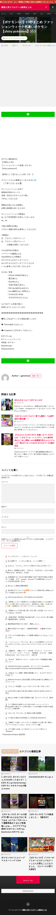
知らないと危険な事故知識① (18, 586)
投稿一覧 (35, 376)
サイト (3, 527)
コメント (4, 482)
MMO (27, 14)
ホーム (3, 14)
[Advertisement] (28, 76)
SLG (41, 14)
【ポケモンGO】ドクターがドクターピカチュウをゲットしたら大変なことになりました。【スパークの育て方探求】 (41, 863)
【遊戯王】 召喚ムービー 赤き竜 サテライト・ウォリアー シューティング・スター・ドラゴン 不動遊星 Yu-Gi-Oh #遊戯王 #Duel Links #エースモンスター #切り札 (29, 653)
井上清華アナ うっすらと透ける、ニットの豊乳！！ (26, 561)
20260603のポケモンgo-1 (41, 777)
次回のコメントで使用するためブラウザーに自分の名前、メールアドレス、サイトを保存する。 (27, 540)
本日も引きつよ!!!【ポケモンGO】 (28, 400)
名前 (4, 506)
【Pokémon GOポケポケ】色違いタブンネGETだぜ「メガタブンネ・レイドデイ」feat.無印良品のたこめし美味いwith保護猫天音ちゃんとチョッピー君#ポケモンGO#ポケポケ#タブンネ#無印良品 (34, 440)
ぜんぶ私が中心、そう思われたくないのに (23, 556)
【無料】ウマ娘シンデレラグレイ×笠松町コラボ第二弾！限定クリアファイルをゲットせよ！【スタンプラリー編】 (29, 723)
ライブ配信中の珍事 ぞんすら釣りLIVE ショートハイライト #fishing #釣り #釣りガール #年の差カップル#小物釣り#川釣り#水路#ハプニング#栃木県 (29, 706)
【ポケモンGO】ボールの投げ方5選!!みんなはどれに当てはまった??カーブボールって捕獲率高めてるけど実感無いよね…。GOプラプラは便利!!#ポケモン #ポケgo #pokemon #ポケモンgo (14, 823)
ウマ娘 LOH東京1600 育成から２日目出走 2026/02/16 (27, 718)
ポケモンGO (20, 38)
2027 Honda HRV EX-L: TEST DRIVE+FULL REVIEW (25, 597)
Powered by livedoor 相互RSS (14, 734)
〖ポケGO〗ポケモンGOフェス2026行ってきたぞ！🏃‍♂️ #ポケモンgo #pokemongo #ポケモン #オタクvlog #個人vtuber (14, 783)
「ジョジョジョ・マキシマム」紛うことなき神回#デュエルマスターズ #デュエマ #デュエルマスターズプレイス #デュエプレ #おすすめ (29, 644)
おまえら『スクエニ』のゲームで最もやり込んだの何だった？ (30, 566)
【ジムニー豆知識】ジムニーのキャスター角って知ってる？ (29, 686)
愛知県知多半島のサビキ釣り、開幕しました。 (24, 624)
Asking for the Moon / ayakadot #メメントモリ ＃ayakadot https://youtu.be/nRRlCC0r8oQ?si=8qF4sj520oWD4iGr (27, 667)
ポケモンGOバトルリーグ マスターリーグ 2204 (14, 859)
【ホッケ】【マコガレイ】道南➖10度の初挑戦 (24, 713)
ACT (11, 14)
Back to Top (28, 880)
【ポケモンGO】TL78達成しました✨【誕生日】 (41, 815)
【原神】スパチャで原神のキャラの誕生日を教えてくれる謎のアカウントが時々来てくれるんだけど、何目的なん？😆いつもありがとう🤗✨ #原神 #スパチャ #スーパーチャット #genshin (29, 604)
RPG (34, 14)
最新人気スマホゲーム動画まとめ (34, 910)
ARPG (19, 14)
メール (4, 517)
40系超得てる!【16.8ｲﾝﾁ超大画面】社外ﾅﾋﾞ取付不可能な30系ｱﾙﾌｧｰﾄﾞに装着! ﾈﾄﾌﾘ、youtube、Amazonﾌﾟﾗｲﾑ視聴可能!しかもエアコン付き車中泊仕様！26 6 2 (29, 579)
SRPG (49, 14)
